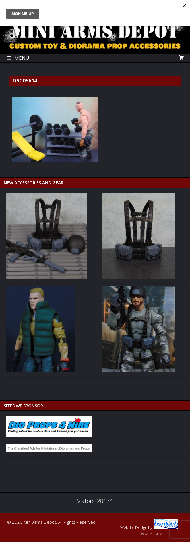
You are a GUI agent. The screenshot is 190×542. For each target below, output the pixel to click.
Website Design (133, 527)
